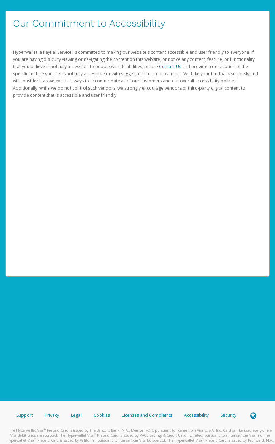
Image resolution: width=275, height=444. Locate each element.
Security (228, 415)
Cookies (101, 415)
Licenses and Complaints (147, 415)
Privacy (52, 415)
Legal (76, 415)
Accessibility (196, 415)
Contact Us (170, 66)
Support (24, 415)
